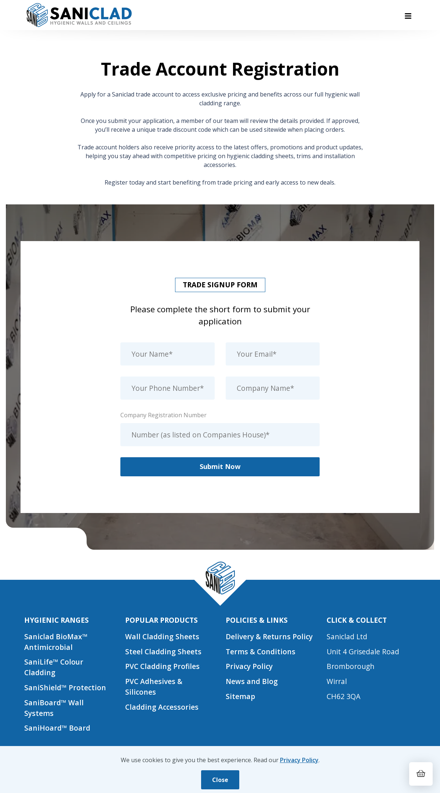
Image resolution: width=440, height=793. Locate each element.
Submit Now (220, 466)
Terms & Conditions (261, 651)
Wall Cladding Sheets (162, 636)
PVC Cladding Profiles (162, 666)
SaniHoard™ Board (57, 728)
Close (220, 780)
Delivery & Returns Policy (269, 636)
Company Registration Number (163, 415)
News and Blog (252, 681)
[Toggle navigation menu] (408, 16)
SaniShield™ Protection (65, 687)
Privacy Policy (249, 666)
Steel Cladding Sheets (163, 651)
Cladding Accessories (162, 707)
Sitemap (240, 696)
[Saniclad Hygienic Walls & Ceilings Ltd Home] (78, 15)
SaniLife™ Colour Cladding (53, 667)
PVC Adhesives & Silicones (154, 686)
